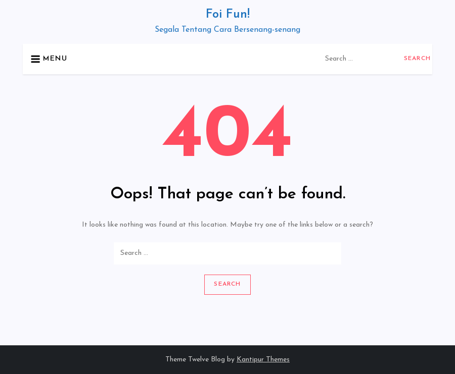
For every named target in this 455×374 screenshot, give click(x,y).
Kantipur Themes (263, 359)
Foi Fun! (228, 15)
